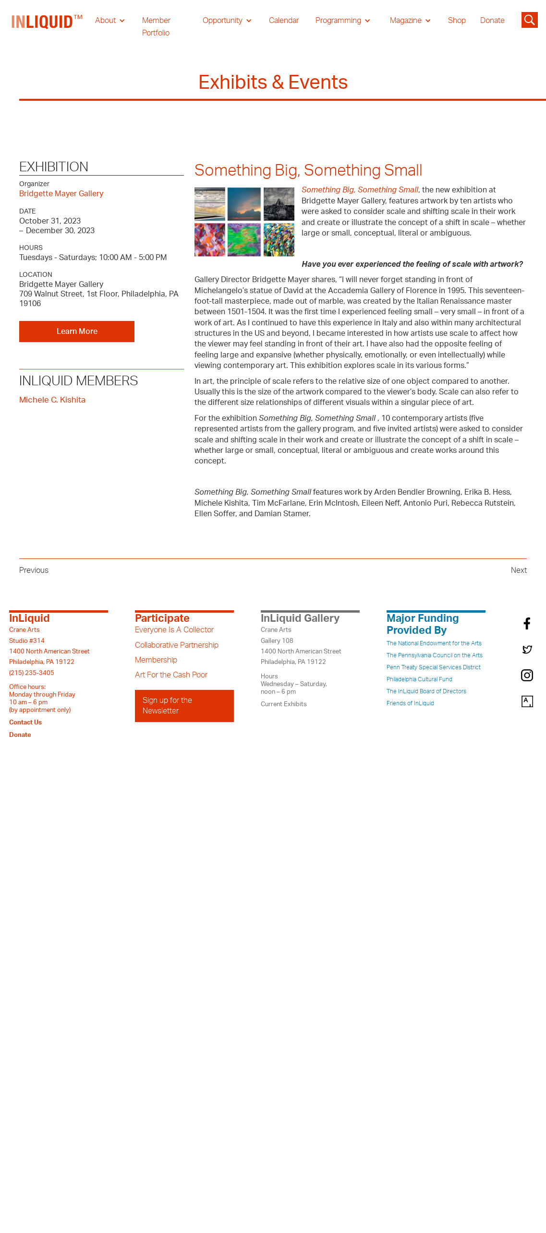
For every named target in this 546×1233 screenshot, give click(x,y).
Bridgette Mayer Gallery (61, 194)
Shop (457, 20)
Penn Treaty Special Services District (434, 667)
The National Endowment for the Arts (434, 643)
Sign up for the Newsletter (167, 706)
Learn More (77, 331)
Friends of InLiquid (410, 703)
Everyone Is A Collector (174, 630)
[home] (47, 27)
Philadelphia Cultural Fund (419, 679)
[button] (110, 20)
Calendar (284, 20)
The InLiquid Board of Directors (426, 691)
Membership (156, 660)
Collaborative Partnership (176, 645)
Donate (492, 20)
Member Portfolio (156, 27)
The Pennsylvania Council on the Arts (435, 655)
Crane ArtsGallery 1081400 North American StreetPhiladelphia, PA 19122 (301, 646)
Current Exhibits (284, 704)
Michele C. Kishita (52, 400)
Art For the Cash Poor (171, 675)
